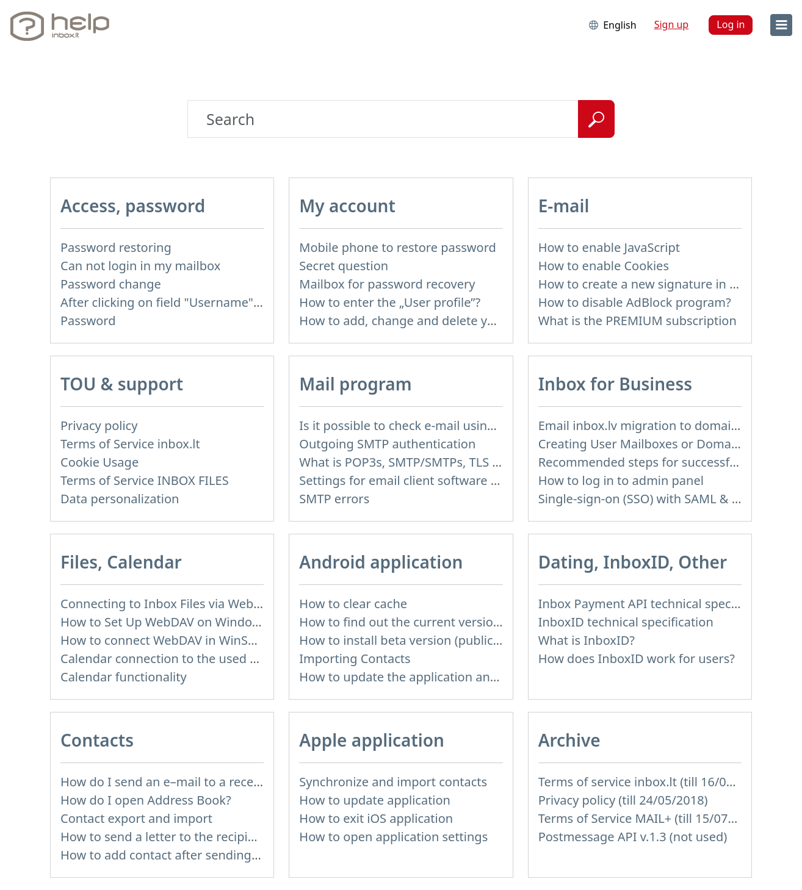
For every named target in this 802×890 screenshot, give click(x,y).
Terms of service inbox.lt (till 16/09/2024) (654, 781)
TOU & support (121, 383)
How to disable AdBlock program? (634, 302)
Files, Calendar (121, 561)
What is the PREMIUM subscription (637, 320)
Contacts (97, 740)
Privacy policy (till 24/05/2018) (623, 800)
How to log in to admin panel (621, 480)
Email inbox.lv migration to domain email (655, 425)
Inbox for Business (615, 383)
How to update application (374, 800)
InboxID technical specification (625, 622)
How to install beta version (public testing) (419, 640)
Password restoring (116, 247)
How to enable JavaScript (609, 247)
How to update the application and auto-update (435, 677)
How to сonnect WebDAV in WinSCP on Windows (198, 640)
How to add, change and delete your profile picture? (447, 320)
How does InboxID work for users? (636, 658)
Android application (381, 561)
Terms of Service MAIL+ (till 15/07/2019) (651, 818)
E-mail (564, 205)
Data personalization (119, 498)
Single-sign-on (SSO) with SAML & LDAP (650, 498)
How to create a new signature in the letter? (663, 284)
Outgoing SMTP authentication (387, 444)
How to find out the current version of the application (451, 622)
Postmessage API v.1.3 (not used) (633, 836)
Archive (569, 740)
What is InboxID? (586, 640)
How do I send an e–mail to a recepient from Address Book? (230, 781)
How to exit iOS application (376, 818)
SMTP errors (334, 498)
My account (347, 205)
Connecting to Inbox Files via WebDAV (168, 603)
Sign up (671, 24)
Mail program (355, 383)
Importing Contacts (354, 658)
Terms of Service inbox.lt (130, 444)
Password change (110, 284)
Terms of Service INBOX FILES (144, 480)
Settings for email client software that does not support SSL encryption (501, 480)
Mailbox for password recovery (387, 284)
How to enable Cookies (603, 265)
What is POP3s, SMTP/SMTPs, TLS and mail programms (455, 462)
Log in (731, 24)
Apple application (371, 740)
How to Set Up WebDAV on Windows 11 (172, 622)
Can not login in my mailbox (140, 265)
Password (87, 320)
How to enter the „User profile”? (389, 302)
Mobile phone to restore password (397, 247)
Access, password (132, 205)
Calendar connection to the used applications (189, 658)
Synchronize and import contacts (393, 781)
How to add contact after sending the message (194, 855)
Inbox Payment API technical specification (657, 603)
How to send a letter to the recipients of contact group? (218, 836)
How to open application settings (393, 836)
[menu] (781, 25)
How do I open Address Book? (145, 800)
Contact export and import (136, 818)
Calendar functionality (123, 677)
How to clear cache (353, 603)
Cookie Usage (99, 462)
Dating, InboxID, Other (632, 561)
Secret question (343, 265)
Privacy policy (98, 425)
